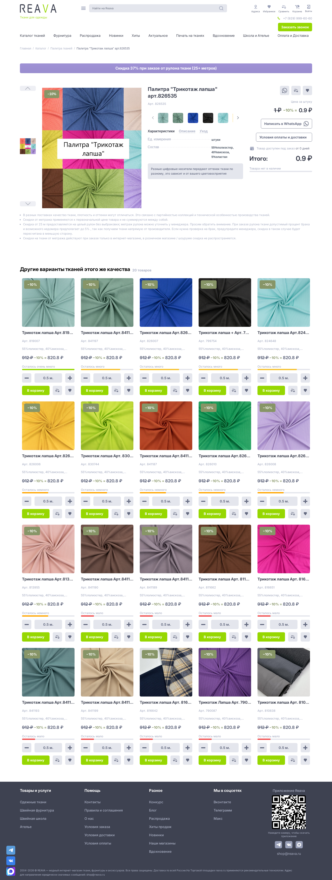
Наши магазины (162, 843)
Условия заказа (97, 827)
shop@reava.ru (289, 853)
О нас (89, 818)
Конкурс (156, 802)
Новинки (156, 835)
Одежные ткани (33, 802)
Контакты (92, 802)
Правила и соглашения (103, 810)
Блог (153, 810)
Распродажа (159, 818)
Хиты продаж (160, 827)
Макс (218, 818)
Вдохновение (160, 851)
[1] (28, 146)
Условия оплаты (97, 843)
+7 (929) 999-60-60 (297, 18)
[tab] (161, 131)
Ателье (26, 827)
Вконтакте (222, 802)
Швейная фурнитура (37, 810)
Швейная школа (33, 818)
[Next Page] (238, 117)
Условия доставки (99, 835)
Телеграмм (223, 810)
